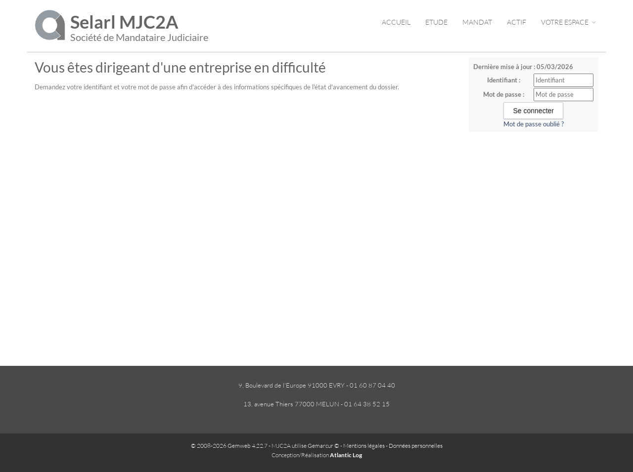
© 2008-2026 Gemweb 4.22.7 (229, 445)
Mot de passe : (503, 94)
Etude (436, 22)
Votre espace (568, 22)
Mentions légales (364, 445)
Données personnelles (416, 445)
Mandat (477, 22)
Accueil (396, 22)
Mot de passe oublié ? (533, 124)
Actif (516, 22)
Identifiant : (503, 80)
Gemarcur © (323, 445)
